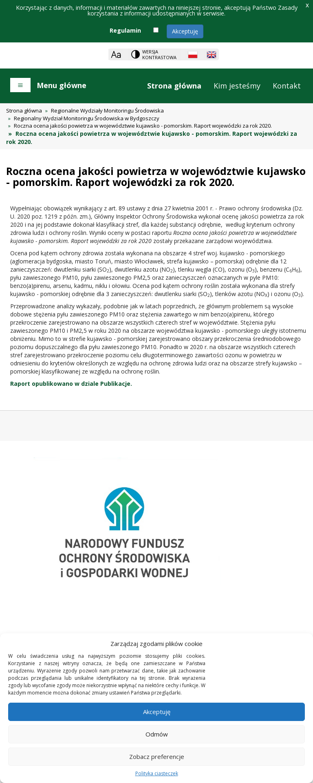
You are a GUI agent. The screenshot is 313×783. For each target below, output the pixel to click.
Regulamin (125, 30)
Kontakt (287, 86)
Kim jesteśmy (237, 86)
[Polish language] (192, 55)
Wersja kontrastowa (159, 54)
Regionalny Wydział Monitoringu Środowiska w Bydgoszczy (86, 118)
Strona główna (174, 86)
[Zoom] (115, 54)
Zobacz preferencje (156, 756)
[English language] (211, 55)
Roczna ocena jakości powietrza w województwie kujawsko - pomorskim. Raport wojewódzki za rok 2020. (143, 125)
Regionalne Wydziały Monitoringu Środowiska (107, 110)
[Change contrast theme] (154, 54)
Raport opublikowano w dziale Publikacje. (71, 383)
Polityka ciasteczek (156, 773)
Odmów (156, 734)
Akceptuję (185, 31)
